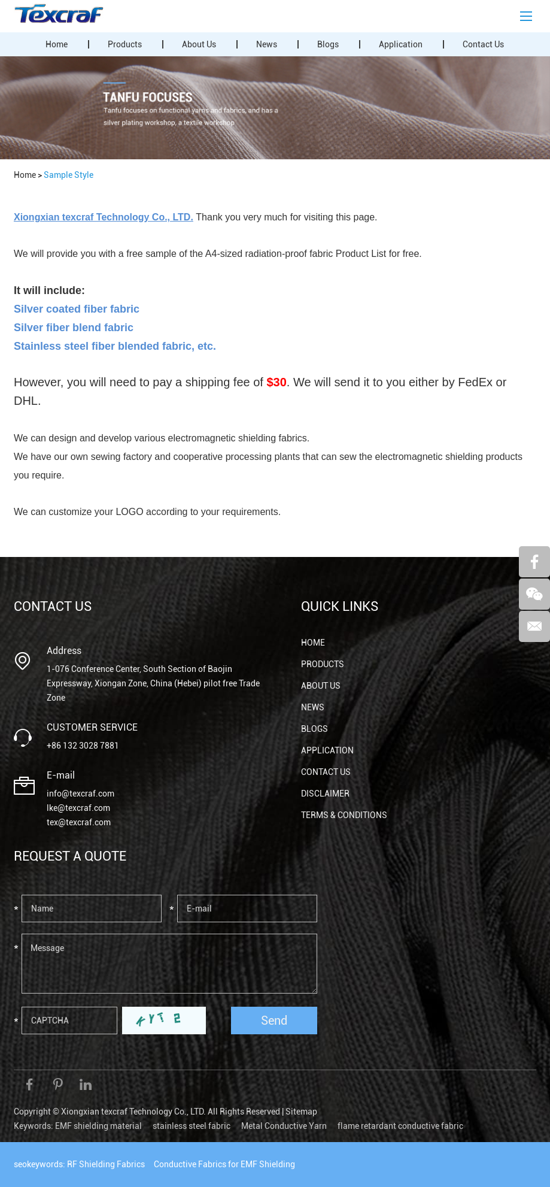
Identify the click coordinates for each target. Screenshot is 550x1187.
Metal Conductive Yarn (284, 1126)
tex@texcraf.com (79, 822)
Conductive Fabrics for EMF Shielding (224, 1164)
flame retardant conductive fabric (400, 1126)
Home (56, 44)
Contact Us (483, 44)
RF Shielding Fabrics (106, 1164)
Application (401, 44)
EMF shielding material (98, 1126)
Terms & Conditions (344, 815)
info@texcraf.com (80, 793)
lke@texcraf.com (78, 808)
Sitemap (301, 1111)
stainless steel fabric (191, 1126)
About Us (199, 44)
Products (125, 44)
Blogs (328, 44)
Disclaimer (325, 793)
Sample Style (68, 175)
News (266, 44)
